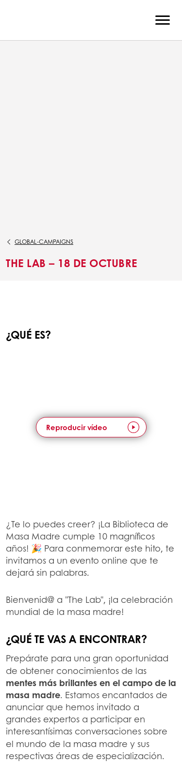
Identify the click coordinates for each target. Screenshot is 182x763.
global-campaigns (44, 242)
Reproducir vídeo (76, 427)
